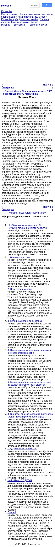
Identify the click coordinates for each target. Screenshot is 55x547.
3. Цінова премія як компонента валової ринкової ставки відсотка (29, 351)
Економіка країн (9, 19)
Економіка (6, 11)
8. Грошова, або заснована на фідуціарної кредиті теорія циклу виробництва (30, 415)
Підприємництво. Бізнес (32, 17)
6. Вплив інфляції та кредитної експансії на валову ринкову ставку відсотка (29, 383)
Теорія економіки (20, 22)
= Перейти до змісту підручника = (27, 212)
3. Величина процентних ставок (24, 321)
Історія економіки (29, 14)
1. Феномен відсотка (18, 257)
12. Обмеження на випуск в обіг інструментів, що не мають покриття (27, 226)
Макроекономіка (29, 19)
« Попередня (8, 86)
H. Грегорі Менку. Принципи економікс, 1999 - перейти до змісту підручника (27, 92)
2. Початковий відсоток (19, 289)
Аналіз (34, 22)
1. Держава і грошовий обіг (22, 448)
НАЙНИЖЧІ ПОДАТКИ (19, 480)
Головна (5, 24)
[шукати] (34, 5)
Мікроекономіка (9, 14)
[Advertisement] (27, 54)
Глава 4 (11, 512)
